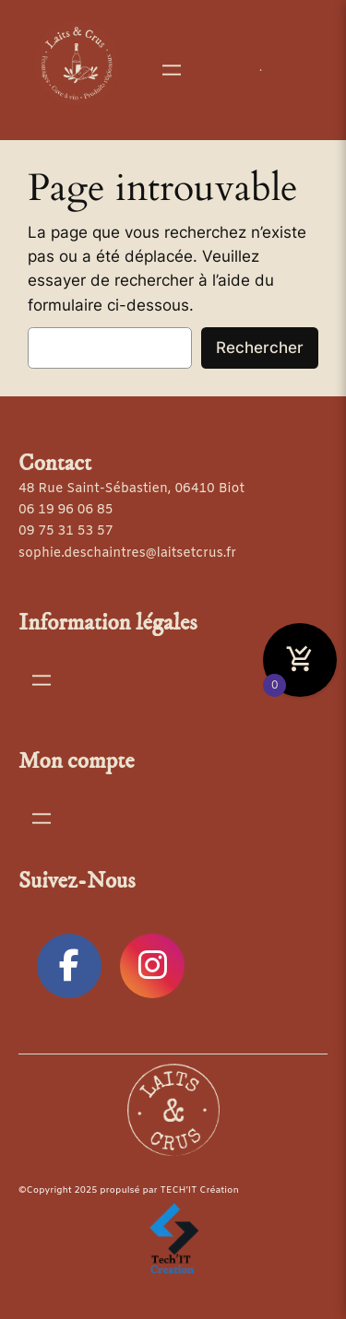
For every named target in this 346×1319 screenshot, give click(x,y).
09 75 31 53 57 (65, 531)
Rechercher (260, 347)
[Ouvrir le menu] (171, 70)
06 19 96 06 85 (65, 510)
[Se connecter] (261, 70)
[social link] (69, 966)
